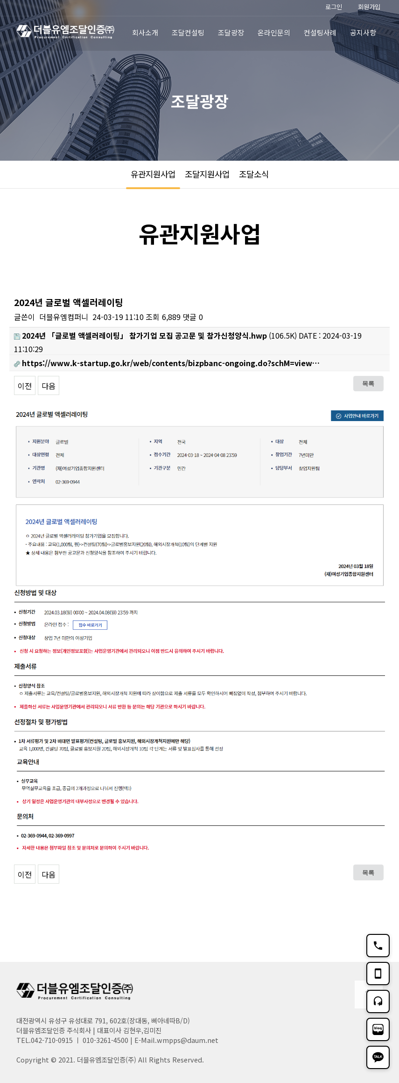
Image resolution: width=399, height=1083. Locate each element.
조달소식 (254, 174)
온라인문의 (274, 32)
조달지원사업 (207, 174)
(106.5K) (155, 335)
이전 (25, 385)
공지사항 (363, 32)
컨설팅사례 (320, 32)
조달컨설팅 (188, 32)
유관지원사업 (153, 174)
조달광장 (231, 32)
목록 (368, 383)
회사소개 (145, 32)
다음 (49, 385)
